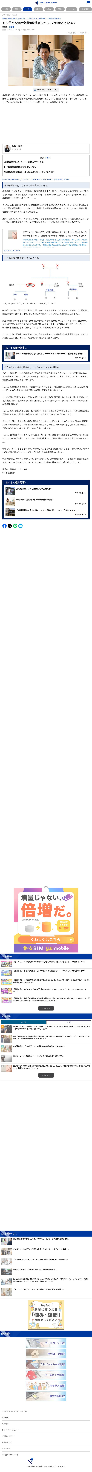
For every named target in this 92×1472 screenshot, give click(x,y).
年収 (17, 9)
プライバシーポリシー (10, 1430)
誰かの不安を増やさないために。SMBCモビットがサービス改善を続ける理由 (31, 18)
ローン (72, 9)
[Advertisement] (46, 126)
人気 (6, 9)
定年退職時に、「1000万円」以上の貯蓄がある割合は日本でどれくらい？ (39, 1046)
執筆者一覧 (6, 1448)
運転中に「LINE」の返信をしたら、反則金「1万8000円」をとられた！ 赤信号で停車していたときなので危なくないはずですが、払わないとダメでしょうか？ (51, 1027)
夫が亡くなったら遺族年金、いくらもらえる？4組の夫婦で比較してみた (38, 1056)
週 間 (23, 1022)
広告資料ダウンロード (10, 1454)
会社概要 (5, 1417)
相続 (27, 9)
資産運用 (85, 9)
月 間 (68, 1022)
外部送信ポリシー (8, 1436)
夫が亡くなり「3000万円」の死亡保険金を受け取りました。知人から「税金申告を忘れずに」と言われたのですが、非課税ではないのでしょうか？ (51, 1067)
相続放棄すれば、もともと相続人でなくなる (24, 162)
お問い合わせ (7, 1442)
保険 (60, 9)
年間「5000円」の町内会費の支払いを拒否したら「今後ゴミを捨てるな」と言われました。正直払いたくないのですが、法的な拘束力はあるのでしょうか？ (51, 1037)
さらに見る (46, 1008)
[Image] (46, 3)
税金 (38, 9)
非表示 (47, 158)
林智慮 (11, 27)
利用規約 (5, 1423)
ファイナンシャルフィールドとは (14, 1411)
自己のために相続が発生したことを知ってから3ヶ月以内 (29, 172)
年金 (49, 9)
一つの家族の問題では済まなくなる (20, 167)
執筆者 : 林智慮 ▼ (18, 146)
